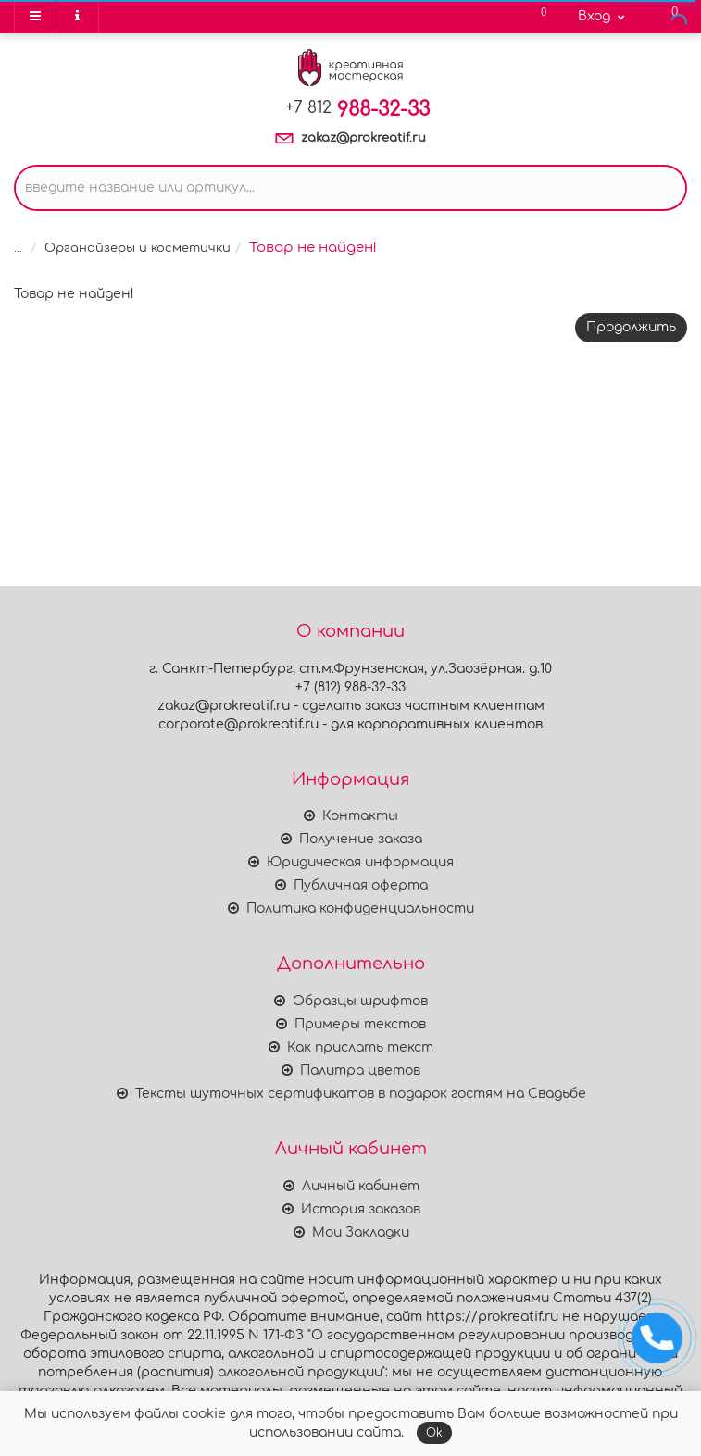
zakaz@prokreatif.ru (363, 137)
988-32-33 (357, 109)
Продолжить (631, 327)
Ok (434, 1432)
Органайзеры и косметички (137, 248)
